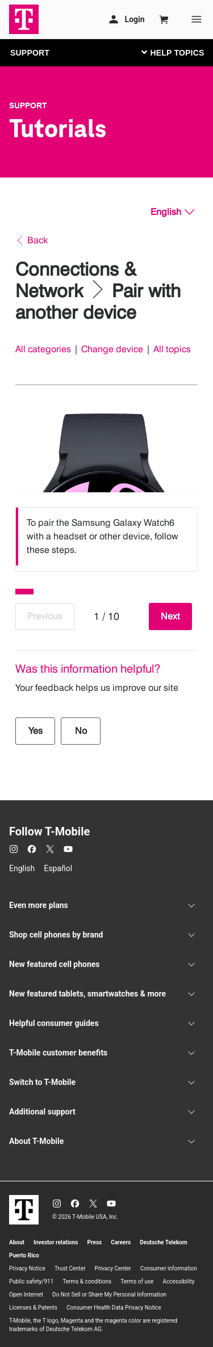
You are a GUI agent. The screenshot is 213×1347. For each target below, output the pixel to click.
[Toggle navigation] (170, 52)
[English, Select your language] (172, 212)
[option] (106, 536)
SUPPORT (29, 52)
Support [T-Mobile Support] (28, 105)
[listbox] (106, 536)
